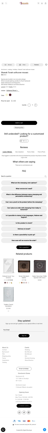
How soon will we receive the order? (24, 240)
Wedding (27, 350)
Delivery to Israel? (24, 229)
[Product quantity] (32, 105)
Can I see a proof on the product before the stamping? (24, 202)
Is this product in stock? (24, 223)
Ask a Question (19, 152)
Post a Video (30, 152)
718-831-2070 (24, 406)
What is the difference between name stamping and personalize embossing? (24, 195)
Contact (4, 350)
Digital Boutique (27, 430)
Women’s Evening (30, 358)
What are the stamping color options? (24, 183)
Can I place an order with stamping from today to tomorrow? (24, 209)
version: (3, 91)
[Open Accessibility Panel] (44, 429)
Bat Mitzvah (28, 354)
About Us (5, 348)
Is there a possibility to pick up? (24, 235)
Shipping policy (6, 356)
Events (27, 348)
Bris (26, 356)
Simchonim (4, 69)
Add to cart (19, 123)
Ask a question (24, 247)
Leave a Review (7, 152)
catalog (10, 69)
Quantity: (24, 105)
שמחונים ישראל (24, 369)
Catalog (4, 362)
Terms (4, 358)
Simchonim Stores (24, 373)
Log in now (24, 157)
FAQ (3, 354)
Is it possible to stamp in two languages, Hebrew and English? (24, 216)
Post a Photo (41, 152)
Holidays (15, 69)
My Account (5, 352)
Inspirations (5, 360)
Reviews (36, 65)
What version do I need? (24, 188)
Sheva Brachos (29, 360)
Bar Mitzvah (28, 352)
